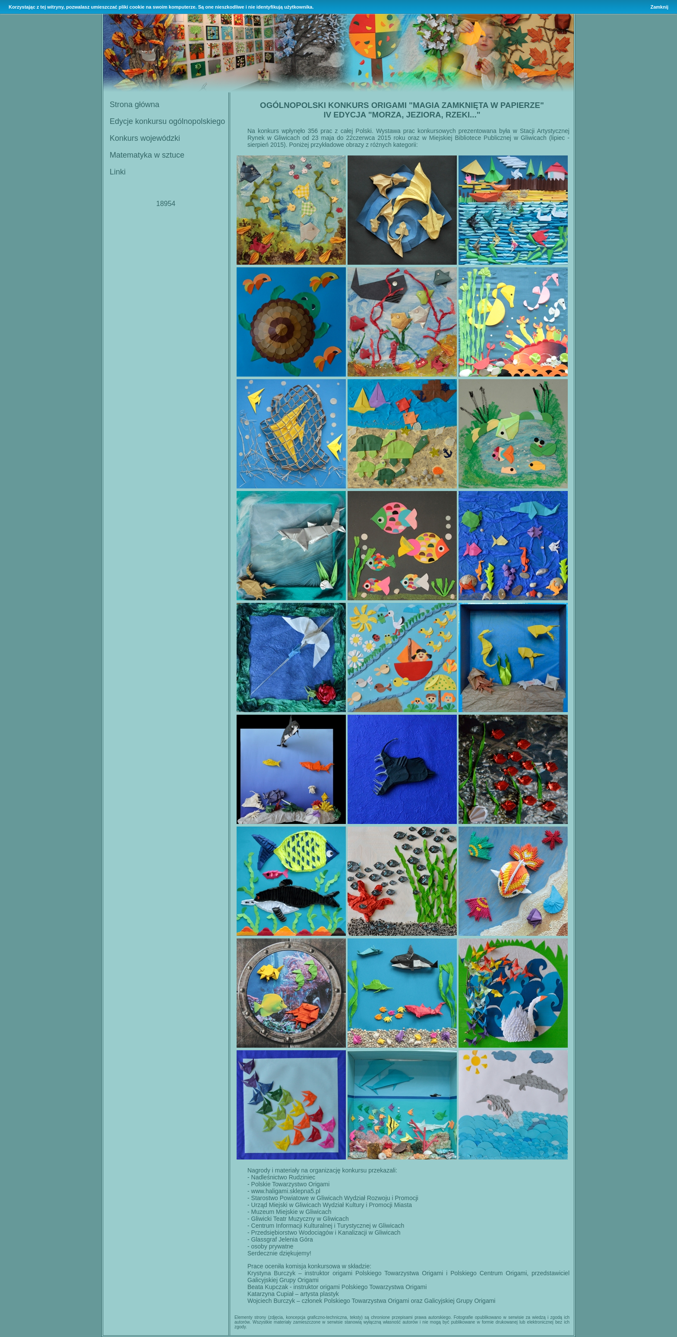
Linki (118, 172)
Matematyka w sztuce (147, 155)
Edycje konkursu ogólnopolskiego (167, 121)
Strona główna (134, 104)
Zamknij (659, 7)
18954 (166, 203)
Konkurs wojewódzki (145, 138)
